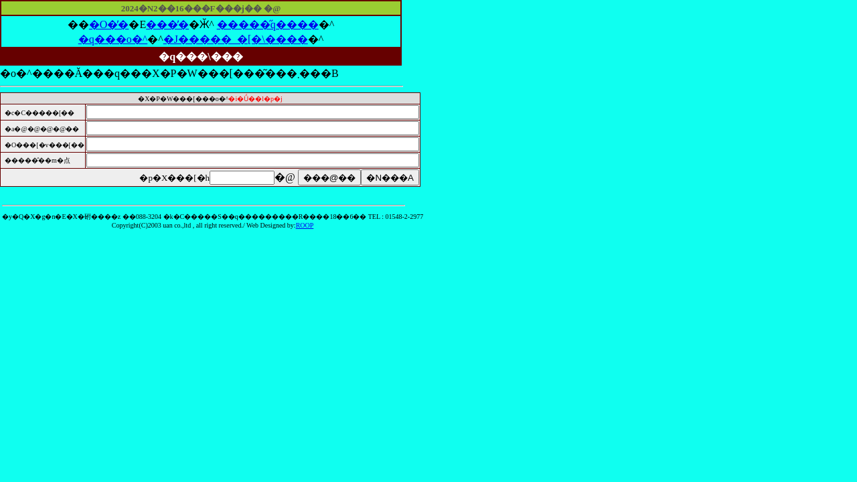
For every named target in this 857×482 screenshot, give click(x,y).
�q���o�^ (113, 39)
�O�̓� (109, 24)
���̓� (167, 24)
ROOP (305, 225)
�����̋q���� (268, 24)
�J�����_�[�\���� (235, 39)
